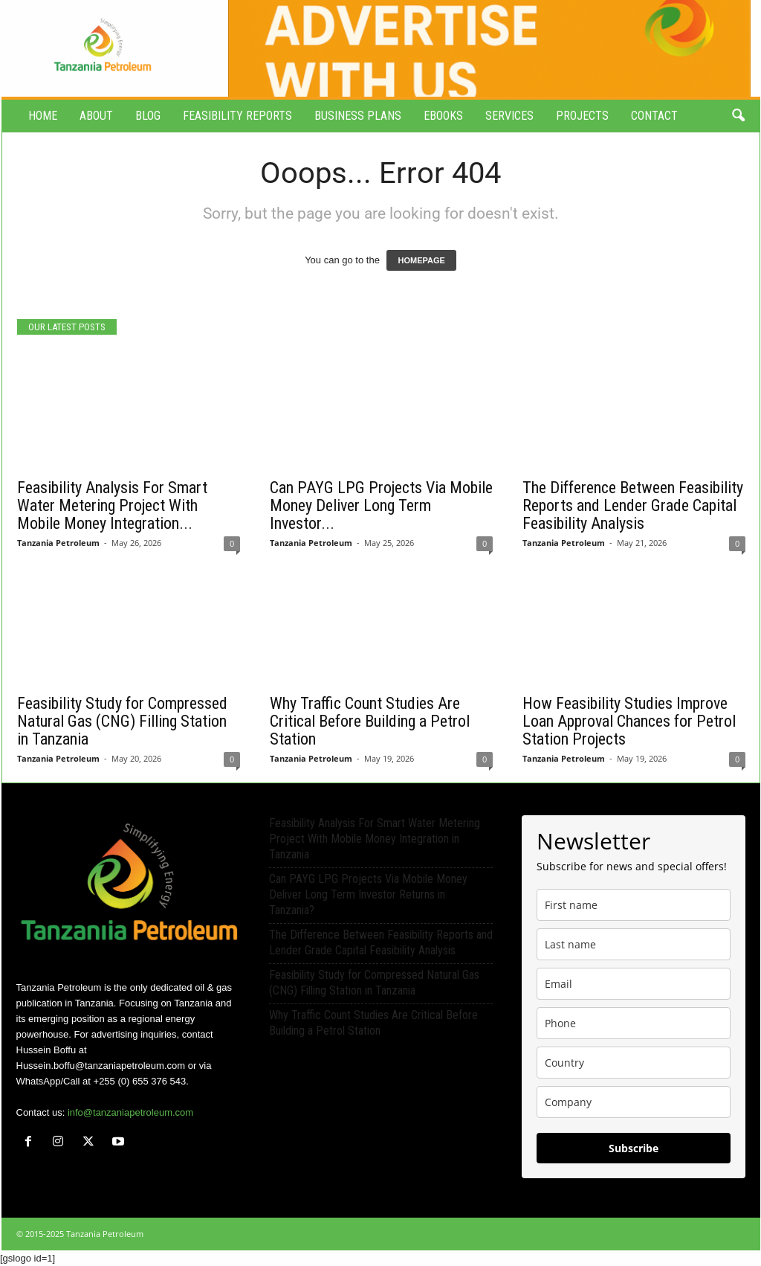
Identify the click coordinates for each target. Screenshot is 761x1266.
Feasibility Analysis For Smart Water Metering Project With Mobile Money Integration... (112, 505)
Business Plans (357, 116)
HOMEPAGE (421, 260)
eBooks (443, 116)
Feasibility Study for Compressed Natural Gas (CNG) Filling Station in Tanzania (122, 721)
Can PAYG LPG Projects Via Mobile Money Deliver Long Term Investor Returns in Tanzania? (368, 894)
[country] (634, 1063)
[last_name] (634, 944)
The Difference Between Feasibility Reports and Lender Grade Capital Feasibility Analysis (632, 505)
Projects (582, 116)
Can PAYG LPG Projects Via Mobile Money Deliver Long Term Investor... (381, 505)
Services (509, 116)
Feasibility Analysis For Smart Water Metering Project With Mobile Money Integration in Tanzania (374, 838)
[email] (634, 984)
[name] (634, 905)
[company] (634, 1102)
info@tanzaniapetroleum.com (130, 1112)
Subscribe (633, 1148)
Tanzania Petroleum (58, 542)
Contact (654, 116)
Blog (148, 116)
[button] (738, 116)
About (96, 116)
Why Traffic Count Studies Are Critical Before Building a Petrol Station (370, 721)
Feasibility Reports (237, 116)
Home (42, 116)
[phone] (634, 1023)
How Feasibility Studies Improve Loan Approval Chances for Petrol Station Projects (629, 721)
